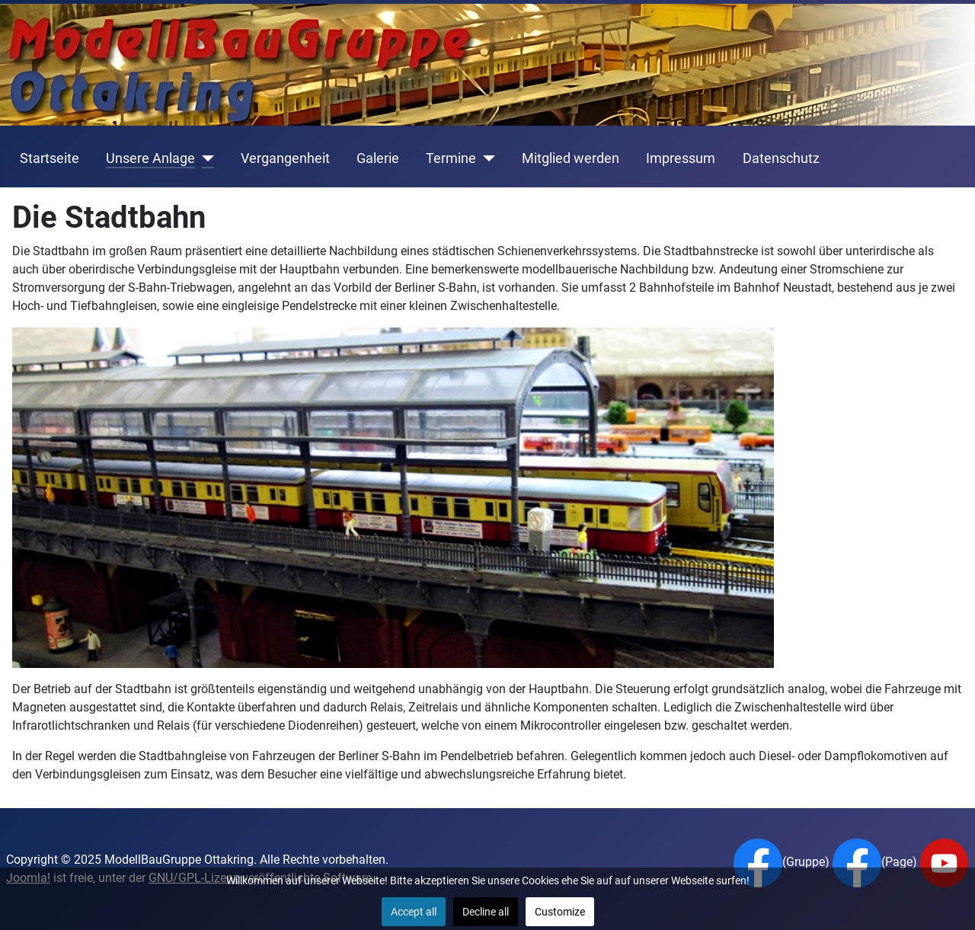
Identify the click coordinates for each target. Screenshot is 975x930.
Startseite (49, 158)
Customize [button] (560, 912)
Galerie (377, 158)
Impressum (680, 158)
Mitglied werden (570, 158)
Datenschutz (781, 158)
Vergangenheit (285, 158)
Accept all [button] (413, 912)
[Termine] (485, 158)
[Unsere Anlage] (204, 158)
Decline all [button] (485, 912)
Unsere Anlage (150, 158)
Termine (451, 158)
